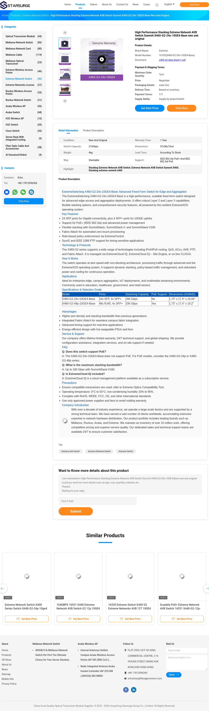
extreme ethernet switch (99, 451)
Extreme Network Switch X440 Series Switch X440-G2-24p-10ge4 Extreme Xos (26, 608)
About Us (6, 664)
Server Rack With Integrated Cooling (24, 138)
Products (6, 655)
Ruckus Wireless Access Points (24, 92)
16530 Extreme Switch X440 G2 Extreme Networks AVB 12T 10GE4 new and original (129, 608)
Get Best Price (149, 108)
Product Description (93, 130)
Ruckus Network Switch (24, 100)
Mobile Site (8, 679)
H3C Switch (24, 124)
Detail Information (68, 130)
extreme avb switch (71, 451)
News (5, 669)
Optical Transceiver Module (24, 36)
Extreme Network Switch (24, 78)
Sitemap (6, 674)
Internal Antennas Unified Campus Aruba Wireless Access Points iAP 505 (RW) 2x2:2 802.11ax (98, 655)
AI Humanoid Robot (24, 155)
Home (5, 650)
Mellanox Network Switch (24, 42)
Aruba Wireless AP (24, 106)
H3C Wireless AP (24, 118)
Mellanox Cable (24, 55)
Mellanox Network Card (24, 48)
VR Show (6, 659)
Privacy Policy (9, 683)
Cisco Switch (24, 131)
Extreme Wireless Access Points (24, 71)
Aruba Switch (24, 112)
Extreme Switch (126, 451)
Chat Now (194, 4)
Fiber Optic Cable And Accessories (24, 147)
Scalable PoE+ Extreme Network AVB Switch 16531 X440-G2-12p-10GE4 (180, 608)
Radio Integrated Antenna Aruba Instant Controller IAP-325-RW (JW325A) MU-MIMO (98, 671)
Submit (75, 511)
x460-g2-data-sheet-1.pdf (172, 60)
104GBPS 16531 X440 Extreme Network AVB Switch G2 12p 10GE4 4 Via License (78, 608)
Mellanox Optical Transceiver (24, 62)
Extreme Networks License (24, 85)
